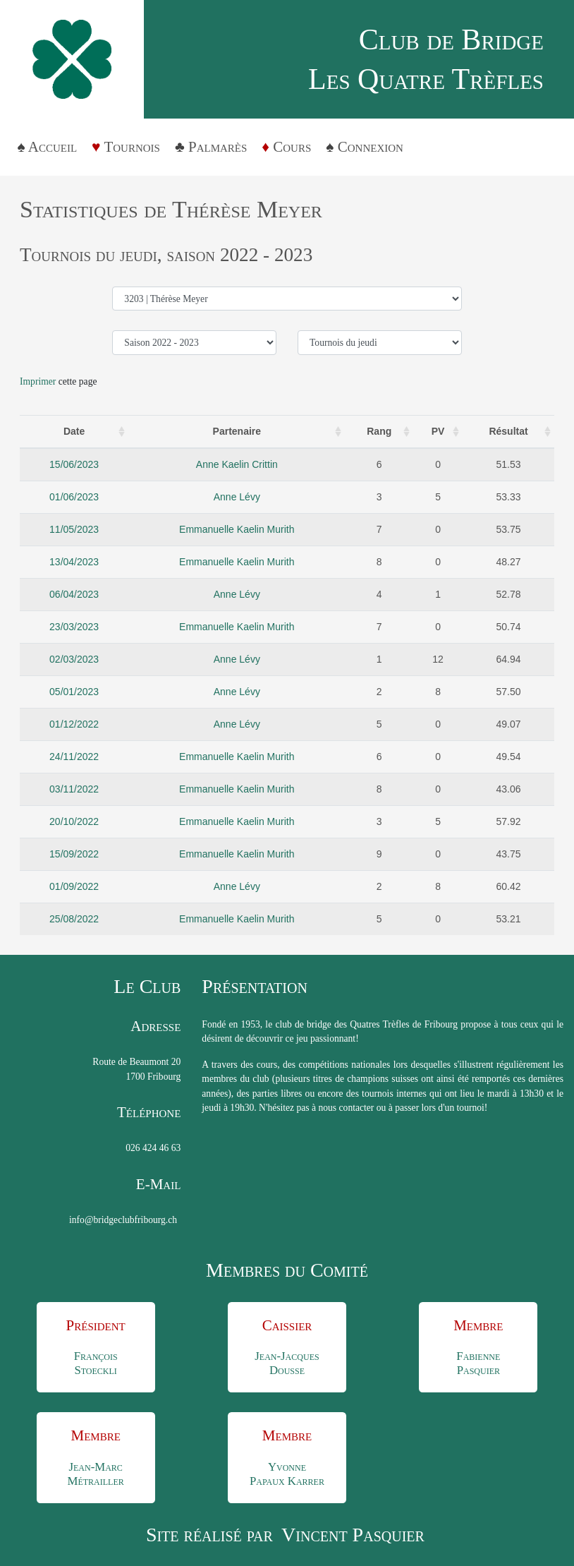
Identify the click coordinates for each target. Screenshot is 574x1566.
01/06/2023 (74, 496)
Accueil (52, 146)
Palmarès (217, 146)
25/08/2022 (74, 918)
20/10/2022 (74, 821)
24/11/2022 (74, 756)
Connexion (370, 146)
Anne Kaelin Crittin (237, 464)
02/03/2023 (74, 659)
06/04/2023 (74, 594)
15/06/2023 (74, 464)
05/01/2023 (74, 691)
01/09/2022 (74, 886)
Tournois (132, 146)
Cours (292, 146)
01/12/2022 (74, 724)
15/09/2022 (74, 854)
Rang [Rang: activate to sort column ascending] (379, 431)
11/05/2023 (74, 529)
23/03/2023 (74, 626)
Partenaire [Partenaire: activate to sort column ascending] (237, 431)
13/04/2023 (74, 561)
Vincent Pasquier (353, 1535)
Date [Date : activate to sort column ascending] (74, 431)
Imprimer (38, 381)
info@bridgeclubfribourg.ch (123, 1220)
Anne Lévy (237, 496)
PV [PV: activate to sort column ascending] (438, 431)
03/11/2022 (74, 789)
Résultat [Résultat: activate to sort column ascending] (508, 431)
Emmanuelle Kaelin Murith (236, 529)
